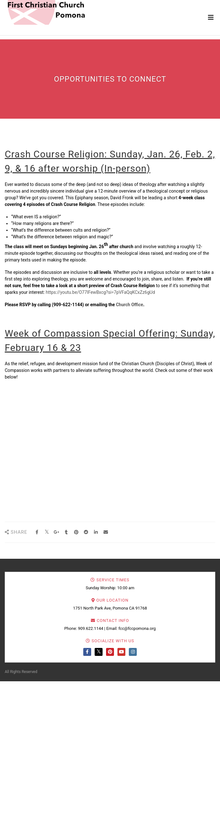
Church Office (129, 304)
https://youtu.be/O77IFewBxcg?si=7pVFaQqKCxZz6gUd (100, 292)
